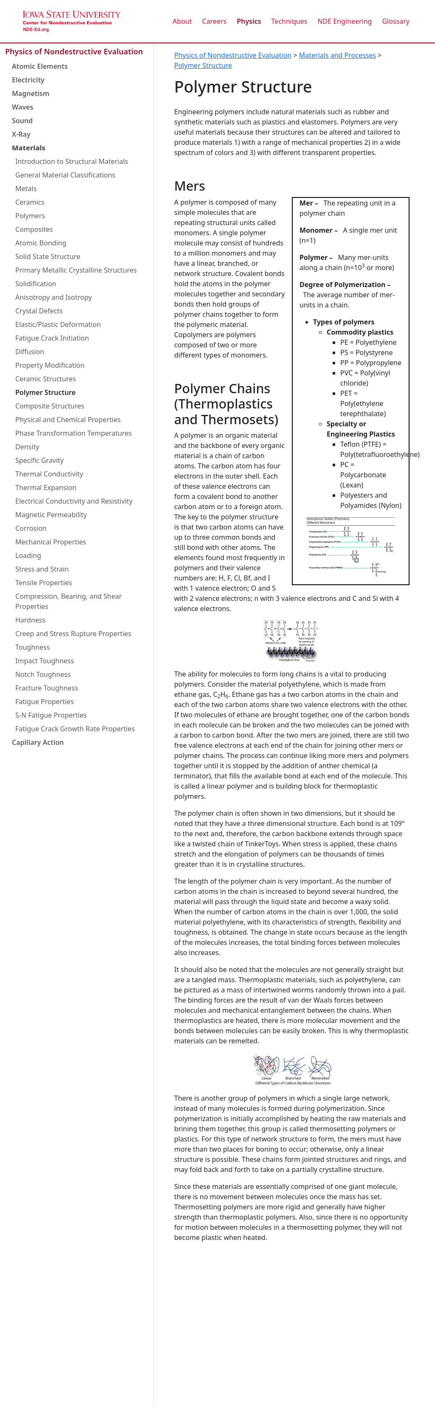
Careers (214, 21)
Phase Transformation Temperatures (73, 433)
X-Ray (21, 134)
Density (27, 446)
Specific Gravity (39, 460)
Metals (26, 188)
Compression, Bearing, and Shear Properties (68, 601)
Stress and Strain (42, 569)
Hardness (30, 620)
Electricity (28, 80)
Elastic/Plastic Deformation (58, 324)
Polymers (30, 215)
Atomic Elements (40, 66)
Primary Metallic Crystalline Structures (76, 270)
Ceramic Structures (45, 378)
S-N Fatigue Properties (51, 715)
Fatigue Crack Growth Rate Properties (75, 728)
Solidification (35, 283)
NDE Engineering (344, 21)
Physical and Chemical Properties (68, 419)
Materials (28, 147)
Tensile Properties (43, 582)
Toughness (32, 647)
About (182, 21)
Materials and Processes (337, 55)
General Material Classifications (65, 175)
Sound (22, 120)
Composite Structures (49, 406)
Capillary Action (38, 742)
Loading (28, 555)
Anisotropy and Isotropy (53, 297)
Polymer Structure (45, 392)
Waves (22, 107)
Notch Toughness (43, 674)
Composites (34, 229)
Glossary (396, 21)
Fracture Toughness (46, 688)
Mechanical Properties (50, 542)
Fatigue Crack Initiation (52, 338)
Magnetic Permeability (51, 514)
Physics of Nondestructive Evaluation (74, 51)
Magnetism (30, 93)
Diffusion (29, 351)
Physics (249, 21)
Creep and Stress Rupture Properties (73, 633)
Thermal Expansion (45, 487)
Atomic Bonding (40, 243)
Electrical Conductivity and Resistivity (74, 501)
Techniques (289, 21)
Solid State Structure (47, 256)
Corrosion (31, 528)
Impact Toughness (44, 660)
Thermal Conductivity (49, 474)
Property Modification (50, 365)
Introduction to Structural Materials (71, 161)
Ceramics (30, 202)
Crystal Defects (39, 311)
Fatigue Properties (44, 701)
